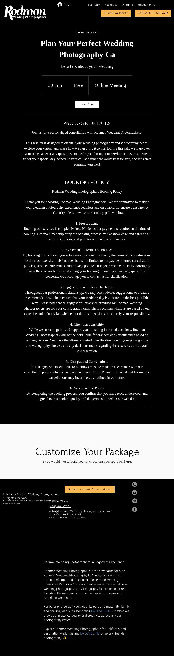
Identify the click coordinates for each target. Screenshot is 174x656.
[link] (87, 104)
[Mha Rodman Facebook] (134, 509)
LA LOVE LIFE (100, 611)
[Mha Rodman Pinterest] (134, 500)
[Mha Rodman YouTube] (134, 492)
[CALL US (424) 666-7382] (153, 13)
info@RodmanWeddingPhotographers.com (80, 511)
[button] (111, 4)
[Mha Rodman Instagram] (134, 484)
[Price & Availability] (116, 13)
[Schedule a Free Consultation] (90, 489)
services (82, 606)
